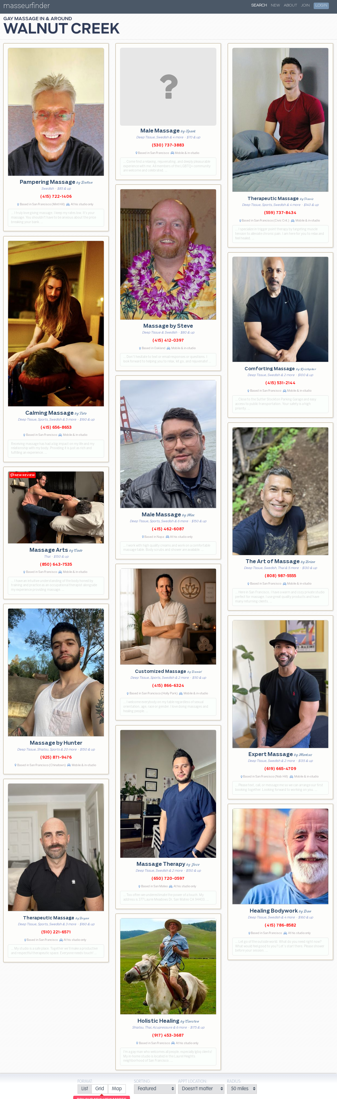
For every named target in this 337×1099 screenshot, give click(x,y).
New (275, 5)
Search (259, 5)
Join (305, 5)
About (290, 5)
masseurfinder (26, 7)
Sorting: (142, 1082)
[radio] (84, 1089)
